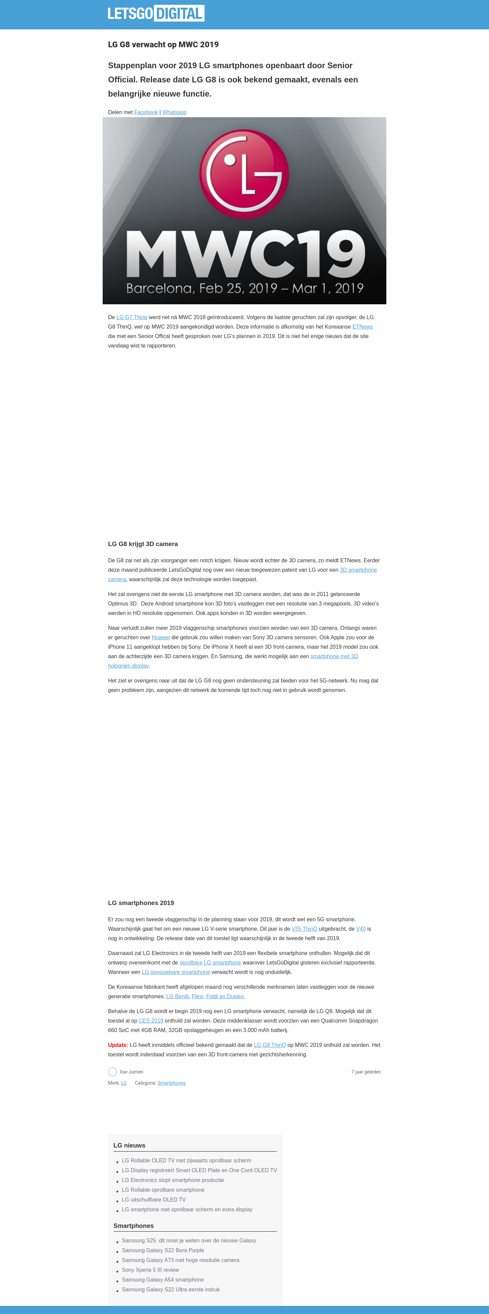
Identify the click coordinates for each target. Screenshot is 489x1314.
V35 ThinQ (305, 929)
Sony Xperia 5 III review (150, 1270)
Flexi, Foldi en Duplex (218, 996)
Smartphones (171, 1083)
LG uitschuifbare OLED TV (154, 1200)
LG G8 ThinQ (270, 1045)
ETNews (363, 327)
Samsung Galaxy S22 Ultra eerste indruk (171, 1289)
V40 (361, 929)
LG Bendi (177, 996)
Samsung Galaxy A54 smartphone (163, 1280)
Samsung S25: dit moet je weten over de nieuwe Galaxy (189, 1240)
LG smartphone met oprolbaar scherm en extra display (187, 1209)
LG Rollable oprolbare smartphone (163, 1190)
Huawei (161, 637)
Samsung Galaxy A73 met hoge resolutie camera (180, 1260)
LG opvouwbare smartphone (176, 972)
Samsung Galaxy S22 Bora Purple (163, 1250)
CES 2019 (151, 1021)
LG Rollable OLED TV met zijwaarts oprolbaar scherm (186, 1160)
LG (124, 1083)
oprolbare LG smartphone (210, 962)
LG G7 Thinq (132, 317)
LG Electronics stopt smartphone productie (173, 1180)
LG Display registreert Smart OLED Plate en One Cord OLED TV (199, 1170)
